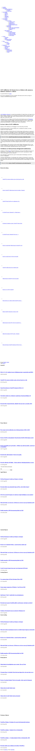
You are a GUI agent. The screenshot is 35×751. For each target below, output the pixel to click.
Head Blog (12, 749)
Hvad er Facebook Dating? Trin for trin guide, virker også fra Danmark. (16, 680)
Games (6, 19)
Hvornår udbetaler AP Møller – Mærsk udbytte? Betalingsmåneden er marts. (17, 462)
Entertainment (5, 18)
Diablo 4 (10, 29)
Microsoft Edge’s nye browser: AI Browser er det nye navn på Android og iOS (17, 502)
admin (10, 93)
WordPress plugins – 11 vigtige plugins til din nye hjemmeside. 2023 (15, 737)
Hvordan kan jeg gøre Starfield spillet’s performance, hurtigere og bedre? (16, 602)
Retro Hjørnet (7, 30)
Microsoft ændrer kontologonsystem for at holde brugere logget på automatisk (17, 629)
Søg (1, 468)
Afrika (8, 44)
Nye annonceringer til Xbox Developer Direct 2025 (11, 579)
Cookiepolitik (7, 49)
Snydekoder (9, 25)
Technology (5, 8)
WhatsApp (7, 16)
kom (9, 150)
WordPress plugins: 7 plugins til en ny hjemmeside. (11, 729)
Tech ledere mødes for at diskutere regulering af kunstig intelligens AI (15, 395)
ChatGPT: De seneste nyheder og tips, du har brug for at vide (13, 380)
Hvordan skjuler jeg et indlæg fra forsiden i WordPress (12, 745)
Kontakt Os (5, 45)
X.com (6, 17)
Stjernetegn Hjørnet (8, 39)
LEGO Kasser (11, 35)
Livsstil (4, 36)
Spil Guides (9, 26)
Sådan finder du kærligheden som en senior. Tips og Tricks (13, 664)
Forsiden (4, 7)
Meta (6, 14)
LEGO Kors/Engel (12, 34)
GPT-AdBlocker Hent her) (5, 114)
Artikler (4, 362)
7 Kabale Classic (12, 21)
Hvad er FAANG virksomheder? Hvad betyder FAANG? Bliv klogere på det (17, 437)
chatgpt (7, 362)
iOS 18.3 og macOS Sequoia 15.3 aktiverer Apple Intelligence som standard (16, 494)
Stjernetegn (9, 40)
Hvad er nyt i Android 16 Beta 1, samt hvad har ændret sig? (13, 544)
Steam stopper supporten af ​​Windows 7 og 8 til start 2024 (12, 587)
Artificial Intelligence (8, 9)
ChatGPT (8, 10)
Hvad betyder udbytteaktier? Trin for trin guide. (11, 454)
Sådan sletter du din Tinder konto (7, 688)
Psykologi (6, 37)
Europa (8, 43)
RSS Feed (6, 47)
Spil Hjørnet (9, 20)
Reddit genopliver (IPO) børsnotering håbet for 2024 (11, 510)
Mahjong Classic (12, 23)
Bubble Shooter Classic (13, 24)
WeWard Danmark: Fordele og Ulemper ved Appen (11, 479)
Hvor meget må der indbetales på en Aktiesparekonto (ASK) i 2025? (15, 429)
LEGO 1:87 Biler (12, 33)
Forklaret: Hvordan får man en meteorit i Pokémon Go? (12, 610)
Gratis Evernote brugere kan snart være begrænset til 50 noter (14, 568)
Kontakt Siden (7, 46)
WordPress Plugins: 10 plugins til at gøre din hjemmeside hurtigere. (15, 722)
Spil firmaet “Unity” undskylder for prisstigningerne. (12, 595)
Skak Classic (11, 22)
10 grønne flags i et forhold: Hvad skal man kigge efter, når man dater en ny (16, 672)
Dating (6, 38)
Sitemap (6, 48)
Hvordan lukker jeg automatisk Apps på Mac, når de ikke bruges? (14, 486)
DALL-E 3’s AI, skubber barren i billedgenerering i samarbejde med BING (16, 372)
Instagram (6, 15)
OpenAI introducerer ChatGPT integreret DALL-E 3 (12, 387)
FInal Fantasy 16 (12, 28)
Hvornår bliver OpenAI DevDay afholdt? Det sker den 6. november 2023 (16, 403)
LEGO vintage (9, 31)
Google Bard (9, 11)
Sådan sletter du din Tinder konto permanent (10, 695)
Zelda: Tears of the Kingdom (14, 27)
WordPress (6, 749)
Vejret (4, 41)
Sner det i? (7, 42)
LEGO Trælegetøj (12, 32)
